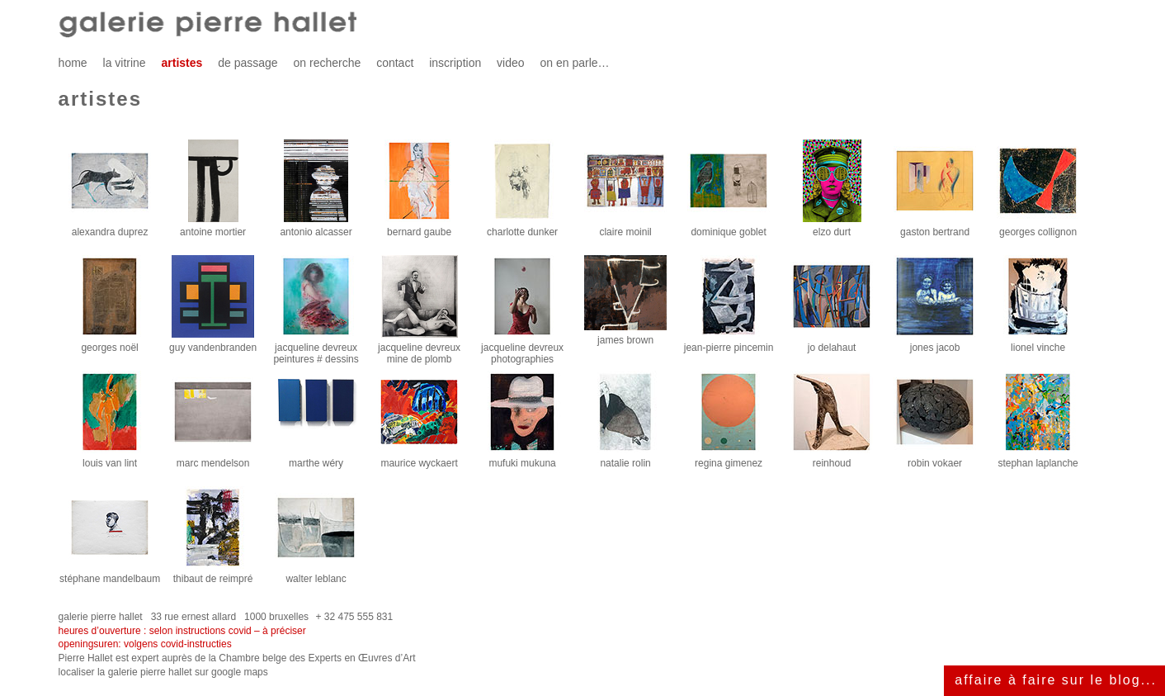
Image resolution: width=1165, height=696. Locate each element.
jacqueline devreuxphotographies (522, 349)
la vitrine (124, 62)
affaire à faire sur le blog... (1056, 680)
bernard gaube (419, 227)
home (73, 62)
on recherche (327, 62)
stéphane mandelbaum (109, 574)
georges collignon (1038, 227)
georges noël (109, 343)
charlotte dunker (522, 227)
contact (394, 62)
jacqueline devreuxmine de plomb (419, 349)
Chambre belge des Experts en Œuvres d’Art (317, 658)
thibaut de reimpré (213, 574)
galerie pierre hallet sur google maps (188, 672)
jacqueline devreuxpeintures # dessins (315, 349)
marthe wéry (316, 458)
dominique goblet (728, 227)
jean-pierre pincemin (729, 343)
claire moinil (625, 227)
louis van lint (109, 458)
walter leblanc (316, 574)
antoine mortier (213, 227)
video (510, 62)
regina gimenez (728, 458)
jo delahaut (831, 343)
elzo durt (832, 227)
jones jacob (935, 343)
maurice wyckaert (419, 458)
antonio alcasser (315, 227)
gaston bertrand (935, 227)
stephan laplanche (1038, 458)
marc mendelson (213, 458)
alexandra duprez (109, 227)
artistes (182, 62)
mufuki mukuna (522, 458)
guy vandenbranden (213, 343)
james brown (625, 335)
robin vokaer (935, 458)
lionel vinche (1038, 343)
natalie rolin (625, 458)
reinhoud (831, 458)
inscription (455, 62)
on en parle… (574, 62)
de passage (247, 62)
